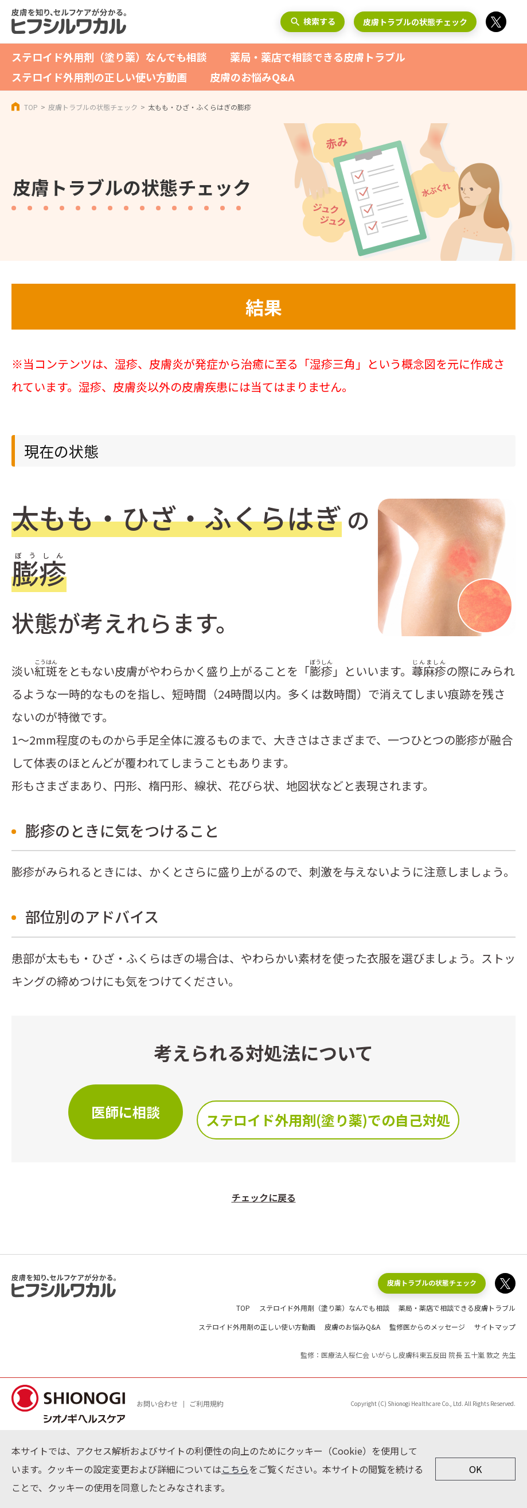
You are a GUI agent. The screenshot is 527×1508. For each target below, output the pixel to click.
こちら (235, 1469)
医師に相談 (125, 1112)
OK (475, 1469)
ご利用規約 (206, 1403)
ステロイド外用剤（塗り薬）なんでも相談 (109, 56)
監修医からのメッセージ (427, 1326)
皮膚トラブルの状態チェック (415, 22)
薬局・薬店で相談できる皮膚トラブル (317, 56)
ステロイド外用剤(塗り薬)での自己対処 (328, 1120)
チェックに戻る (264, 1197)
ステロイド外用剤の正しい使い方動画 (99, 76)
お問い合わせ (157, 1403)
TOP (31, 107)
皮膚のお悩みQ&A (252, 76)
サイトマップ (495, 1326)
